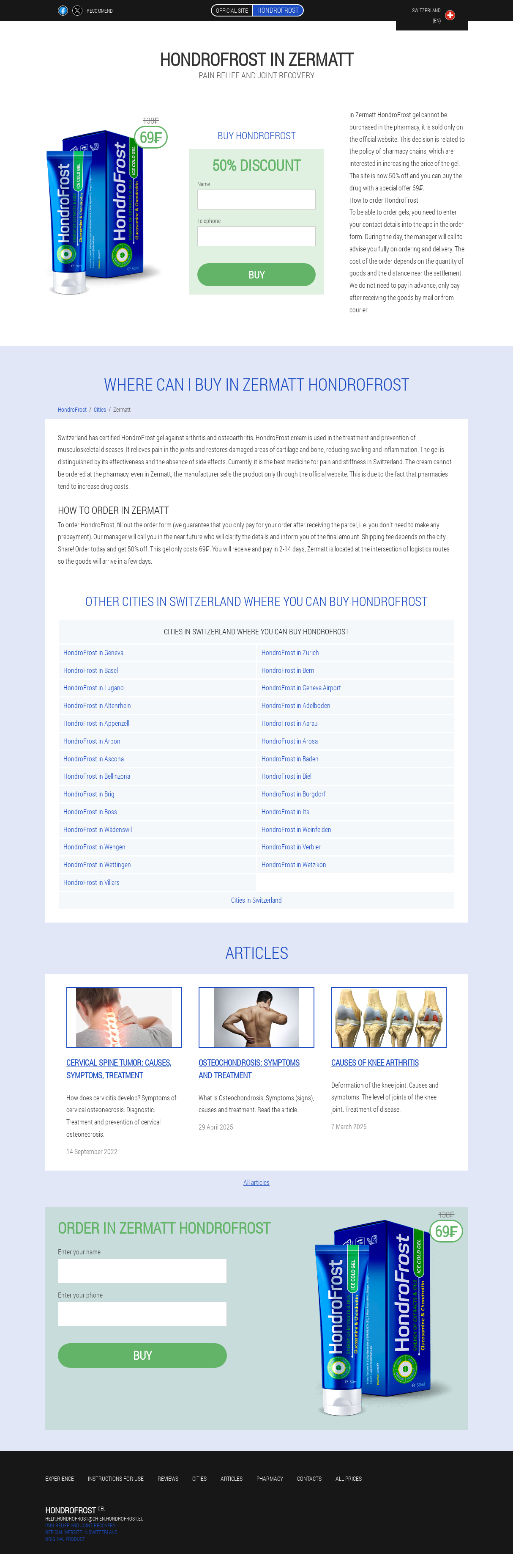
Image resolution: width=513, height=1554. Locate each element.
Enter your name (79, 1251)
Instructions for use (116, 1478)
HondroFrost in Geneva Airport (301, 687)
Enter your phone (80, 1295)
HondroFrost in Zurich (290, 652)
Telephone (209, 221)
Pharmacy (269, 1478)
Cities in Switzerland (256, 899)
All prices (349, 1478)
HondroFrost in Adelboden (296, 705)
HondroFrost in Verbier (291, 846)
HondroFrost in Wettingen (97, 864)
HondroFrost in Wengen (94, 846)
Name (203, 184)
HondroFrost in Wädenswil (97, 829)
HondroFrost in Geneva (93, 652)
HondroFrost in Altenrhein (97, 705)
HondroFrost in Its (285, 811)
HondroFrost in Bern (288, 670)
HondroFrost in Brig (89, 793)
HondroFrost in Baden (290, 758)
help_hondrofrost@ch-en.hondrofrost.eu (94, 1518)
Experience (59, 1478)
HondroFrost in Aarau (290, 723)
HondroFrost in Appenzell (96, 723)
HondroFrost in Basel (90, 670)
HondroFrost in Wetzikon (294, 864)
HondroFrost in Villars (91, 882)
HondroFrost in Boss (90, 811)
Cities (199, 1478)
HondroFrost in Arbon (91, 740)
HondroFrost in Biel (286, 775)
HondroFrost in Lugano (93, 687)
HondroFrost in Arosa (290, 740)
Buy (256, 274)
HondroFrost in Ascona (93, 758)
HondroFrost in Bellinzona (96, 775)
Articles (232, 1478)
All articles (256, 1182)
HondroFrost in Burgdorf (294, 793)
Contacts (309, 1478)
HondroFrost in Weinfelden (296, 829)
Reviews (168, 1478)
